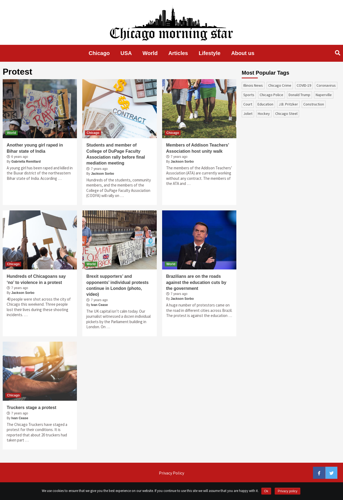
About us (243, 53)
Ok (266, 491)
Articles (178, 53)
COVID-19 (304, 85)
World (150, 53)
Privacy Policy (171, 473)
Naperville (324, 94)
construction (313, 104)
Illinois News (253, 85)
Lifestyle (210, 53)
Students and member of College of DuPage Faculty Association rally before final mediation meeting (115, 154)
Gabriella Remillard (25, 161)
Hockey (264, 113)
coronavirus (326, 85)
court (247, 104)
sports (248, 94)
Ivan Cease (99, 305)
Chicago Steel (286, 113)
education (265, 104)
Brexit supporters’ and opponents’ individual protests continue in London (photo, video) (117, 285)
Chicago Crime (279, 85)
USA (126, 53)
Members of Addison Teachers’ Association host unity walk (197, 148)
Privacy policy (287, 491)
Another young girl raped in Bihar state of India (35, 148)
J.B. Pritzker (288, 104)
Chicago (99, 53)
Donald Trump (299, 94)
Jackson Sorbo (102, 174)
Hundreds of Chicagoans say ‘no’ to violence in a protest (36, 279)
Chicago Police (271, 94)
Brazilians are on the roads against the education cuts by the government (196, 282)
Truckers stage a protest (31, 407)
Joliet (247, 113)
